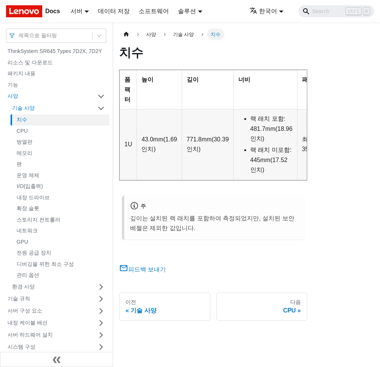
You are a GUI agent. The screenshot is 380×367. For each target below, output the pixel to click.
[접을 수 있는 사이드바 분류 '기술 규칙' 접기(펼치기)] (101, 299)
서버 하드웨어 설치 (30, 335)
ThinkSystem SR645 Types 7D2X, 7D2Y (55, 51)
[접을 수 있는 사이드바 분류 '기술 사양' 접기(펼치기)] (101, 108)
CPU (22, 131)
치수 (22, 120)
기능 (13, 85)
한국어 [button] (263, 11)
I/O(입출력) (30, 186)
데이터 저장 (114, 11)
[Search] (336, 11)
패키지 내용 (21, 73)
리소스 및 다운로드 (30, 62)
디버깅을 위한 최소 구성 (45, 264)
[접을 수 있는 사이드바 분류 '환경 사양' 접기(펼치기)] (101, 287)
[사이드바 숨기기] (56, 359)
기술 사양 (23, 108)
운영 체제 (28, 175)
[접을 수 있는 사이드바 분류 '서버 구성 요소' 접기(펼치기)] (101, 311)
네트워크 (27, 230)
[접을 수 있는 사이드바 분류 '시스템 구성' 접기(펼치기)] (101, 347)
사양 (13, 96)
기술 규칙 (19, 299)
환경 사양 (23, 287)
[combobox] (19, 35)
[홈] (126, 34)
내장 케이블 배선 (28, 323)
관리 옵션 (28, 275)
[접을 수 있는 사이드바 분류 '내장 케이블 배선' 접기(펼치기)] (101, 323)
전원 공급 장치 (34, 253)
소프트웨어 (154, 11)
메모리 (24, 153)
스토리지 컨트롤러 (38, 220)
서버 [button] (76, 11)
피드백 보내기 (142, 269)
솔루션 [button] (187, 11)
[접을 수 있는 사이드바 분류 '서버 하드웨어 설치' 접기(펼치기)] (101, 335)
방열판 (24, 142)
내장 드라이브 (33, 197)
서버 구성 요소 (25, 311)
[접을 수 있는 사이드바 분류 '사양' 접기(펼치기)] (101, 96)
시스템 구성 (21, 347)
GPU (22, 242)
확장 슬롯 (28, 208)
